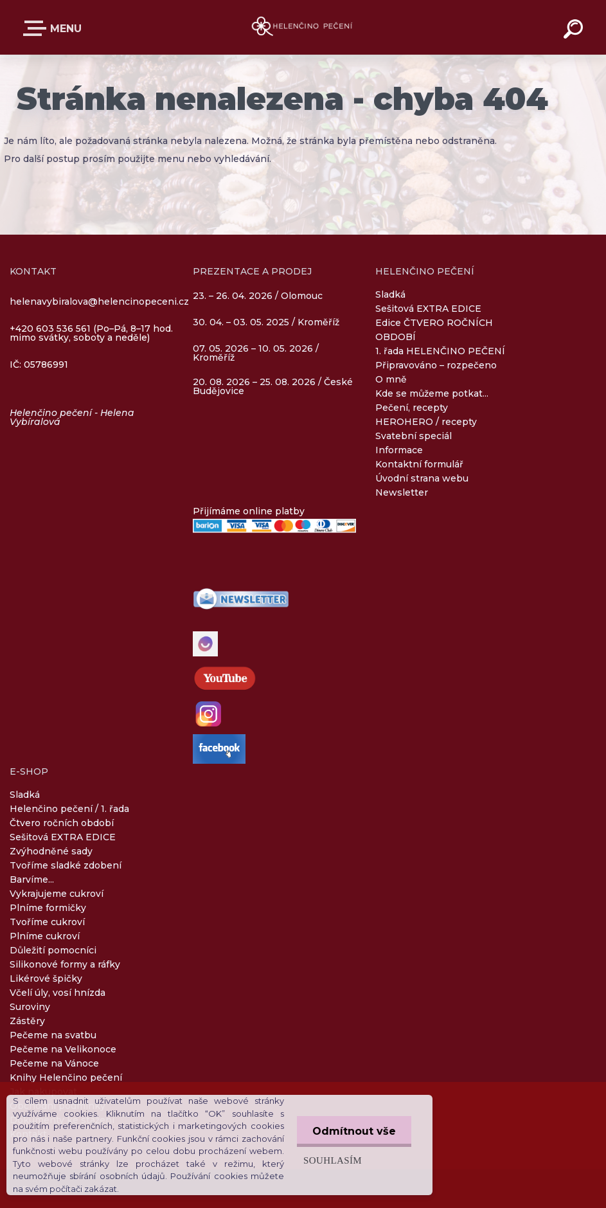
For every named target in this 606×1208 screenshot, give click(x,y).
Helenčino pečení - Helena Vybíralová (72, 417)
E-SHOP (37, 28)
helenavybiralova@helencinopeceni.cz (99, 301)
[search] (575, 31)
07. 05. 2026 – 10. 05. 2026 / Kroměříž (256, 353)
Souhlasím (331, 1160)
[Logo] (303, 27)
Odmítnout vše (353, 1131)
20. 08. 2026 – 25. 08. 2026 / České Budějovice (273, 386)
